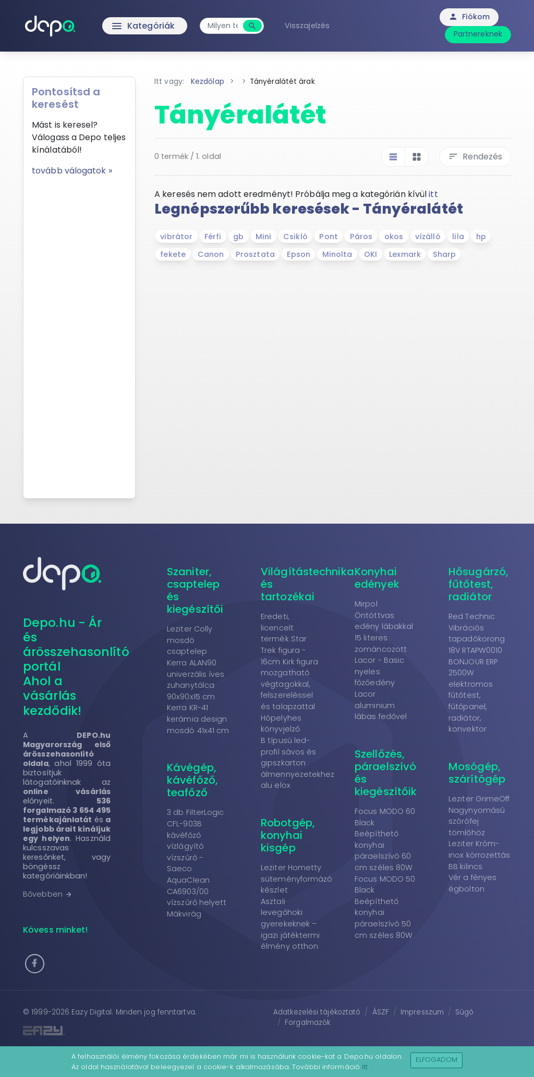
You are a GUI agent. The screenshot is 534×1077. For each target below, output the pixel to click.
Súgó (464, 1012)
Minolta (337, 254)
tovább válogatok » (72, 171)
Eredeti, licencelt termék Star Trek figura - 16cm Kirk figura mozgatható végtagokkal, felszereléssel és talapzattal (290, 661)
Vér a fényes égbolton (472, 883)
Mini (263, 236)
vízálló (428, 236)
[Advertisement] (79, 333)
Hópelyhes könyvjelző (281, 724)
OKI (370, 254)
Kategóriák (121, 26)
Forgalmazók (307, 1023)
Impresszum (422, 1012)
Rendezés (475, 157)
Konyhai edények (377, 577)
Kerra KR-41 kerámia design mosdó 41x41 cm (198, 718)
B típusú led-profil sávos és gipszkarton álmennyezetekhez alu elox (298, 762)
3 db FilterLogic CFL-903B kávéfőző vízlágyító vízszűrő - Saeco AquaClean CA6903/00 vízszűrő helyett (197, 857)
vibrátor (176, 236)
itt (433, 194)
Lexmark (405, 254)
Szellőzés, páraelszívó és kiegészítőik (386, 773)
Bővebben (47, 894)
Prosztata (255, 254)
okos (393, 236)
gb (238, 236)
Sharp (444, 254)
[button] (34, 963)
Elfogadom (437, 1059)
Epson (299, 254)
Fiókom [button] (469, 16)
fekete (173, 254)
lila (458, 236)
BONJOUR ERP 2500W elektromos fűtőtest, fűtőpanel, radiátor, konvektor (472, 696)
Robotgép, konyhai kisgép (288, 835)
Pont (328, 236)
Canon (211, 254)
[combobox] (223, 26)
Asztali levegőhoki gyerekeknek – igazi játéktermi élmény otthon (290, 923)
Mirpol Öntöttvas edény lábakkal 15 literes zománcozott (384, 626)
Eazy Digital (91, 1012)
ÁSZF (380, 1012)
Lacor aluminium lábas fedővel (381, 705)
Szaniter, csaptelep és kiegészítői (195, 590)
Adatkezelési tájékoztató (316, 1012)
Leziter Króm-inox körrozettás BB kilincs (479, 854)
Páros (361, 236)
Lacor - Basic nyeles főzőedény (379, 671)
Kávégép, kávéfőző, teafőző (192, 780)
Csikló (295, 236)
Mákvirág (184, 914)
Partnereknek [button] (478, 34)
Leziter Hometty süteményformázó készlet (297, 878)
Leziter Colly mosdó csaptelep (189, 640)
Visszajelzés (307, 25)
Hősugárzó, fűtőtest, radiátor (478, 584)
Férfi (213, 236)
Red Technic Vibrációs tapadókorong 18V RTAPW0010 (476, 633)
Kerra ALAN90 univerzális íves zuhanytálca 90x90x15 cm (196, 680)
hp (481, 236)
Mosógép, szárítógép (476, 772)
